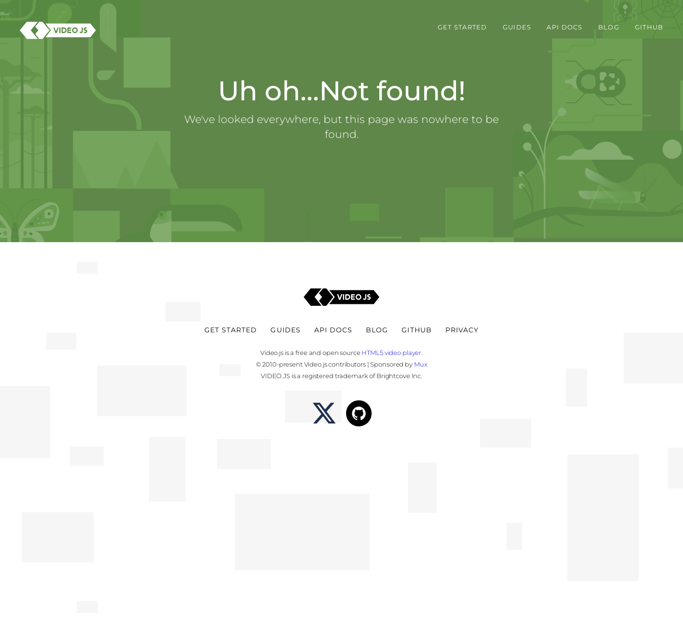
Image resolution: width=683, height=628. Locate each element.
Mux (421, 364)
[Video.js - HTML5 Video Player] (58, 31)
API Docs (564, 27)
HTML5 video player (391, 352)
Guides (517, 27)
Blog (608, 27)
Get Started (462, 27)
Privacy (462, 330)
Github (649, 27)
